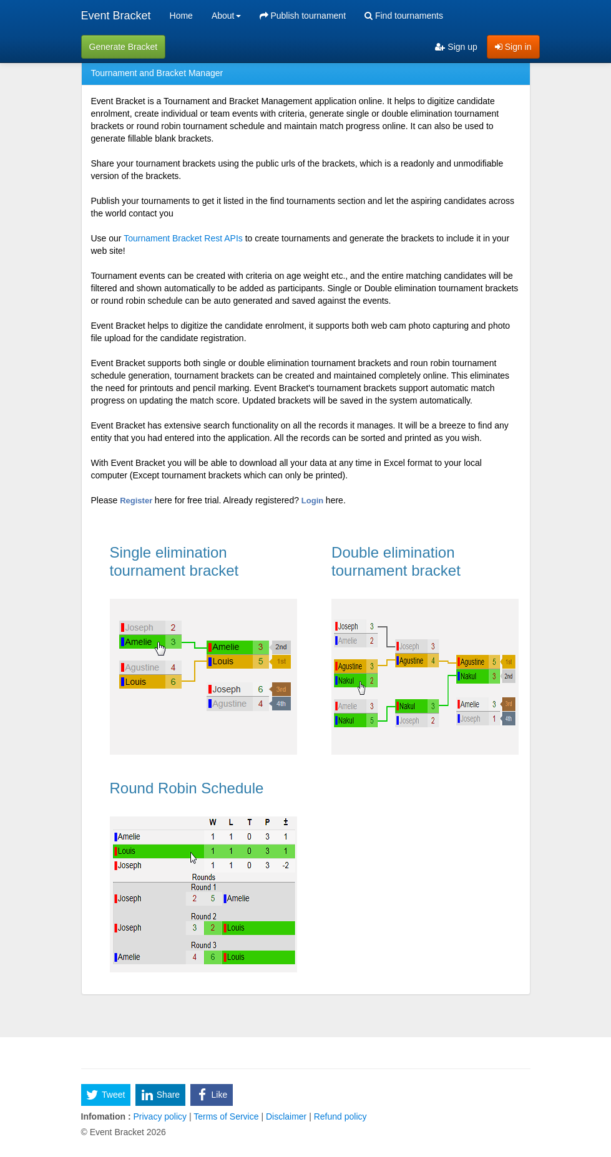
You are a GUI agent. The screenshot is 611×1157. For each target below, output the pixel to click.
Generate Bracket (123, 47)
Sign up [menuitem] (456, 47)
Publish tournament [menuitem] (303, 16)
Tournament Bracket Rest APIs (183, 238)
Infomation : (106, 1116)
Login (313, 500)
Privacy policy (160, 1116)
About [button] (226, 16)
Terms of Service (227, 1116)
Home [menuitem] (181, 16)
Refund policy (339, 1116)
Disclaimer (286, 1116)
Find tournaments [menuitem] (403, 16)
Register (137, 500)
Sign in (513, 47)
